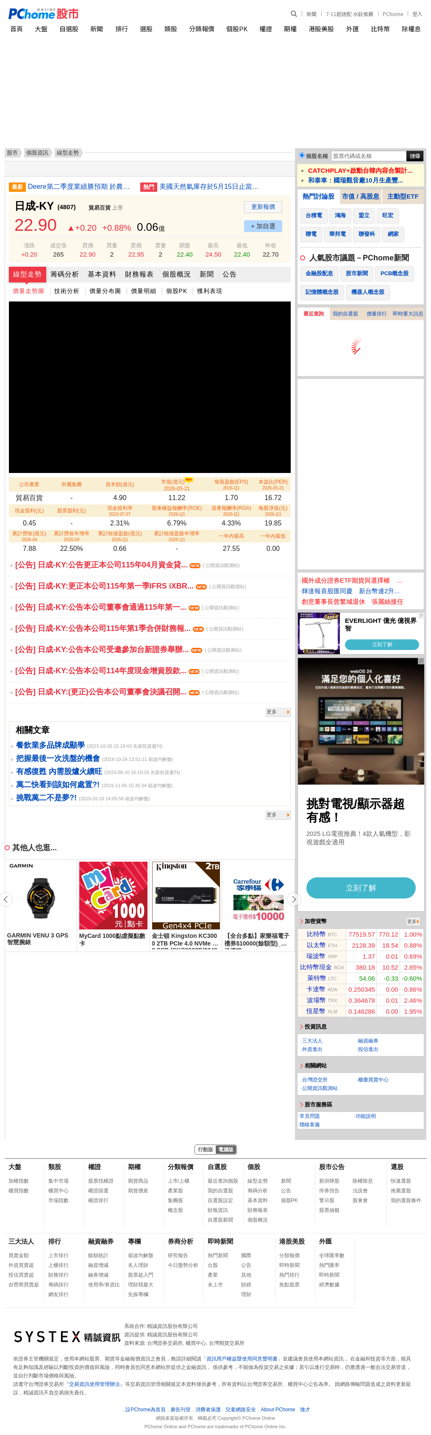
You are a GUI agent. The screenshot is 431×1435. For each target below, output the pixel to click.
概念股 (175, 1210)
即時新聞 (220, 1241)
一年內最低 (273, 536)
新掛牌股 (329, 1181)
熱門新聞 (218, 1255)
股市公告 (332, 1166)
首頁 (16, 28)
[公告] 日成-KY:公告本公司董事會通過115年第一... (127, 607)
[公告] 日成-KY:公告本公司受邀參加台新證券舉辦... (128, 649)
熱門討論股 (318, 196)
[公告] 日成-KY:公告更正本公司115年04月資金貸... (127, 565)
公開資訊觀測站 (320, 1088)
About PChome (278, 1410)
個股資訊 (37, 152)
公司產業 (29, 484)
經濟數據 (329, 1285)
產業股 (175, 1191)
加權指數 (18, 1181)
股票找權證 (101, 1181)
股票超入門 (140, 1275)
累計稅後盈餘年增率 (177, 536)
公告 (229, 274)
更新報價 (263, 206)
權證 (265, 28)
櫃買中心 (58, 1191)
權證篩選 (98, 1191)
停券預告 (329, 1191)
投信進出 (368, 1049)
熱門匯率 (329, 1265)
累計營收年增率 (71, 536)
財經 (246, 1285)
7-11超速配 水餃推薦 (349, 13)
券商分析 (180, 1241)
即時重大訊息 (408, 314)
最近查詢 (313, 314)
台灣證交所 (315, 1080)
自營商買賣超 (23, 1285)
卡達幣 (315, 989)
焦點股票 (289, 1285)
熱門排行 (289, 1275)
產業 (213, 1275)
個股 (253, 1166)
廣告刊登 (180, 1410)
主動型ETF (402, 196)
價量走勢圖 (28, 291)
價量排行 (377, 314)
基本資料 (102, 274)
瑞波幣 (315, 955)
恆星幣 (315, 1011)
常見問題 (310, 1116)
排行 (121, 28)
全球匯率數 (332, 1255)
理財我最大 (140, 1285)
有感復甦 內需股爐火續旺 (59, 771)
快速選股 (401, 1181)
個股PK (236, 28)
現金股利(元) (29, 511)
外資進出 (312, 1049)
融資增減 (98, 1265)
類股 (170, 28)
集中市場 (58, 1181)
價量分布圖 (105, 291)
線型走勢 (27, 274)
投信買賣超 (21, 1275)
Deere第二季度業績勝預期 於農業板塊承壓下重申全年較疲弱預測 (81, 186)
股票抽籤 (329, 1210)
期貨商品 (138, 1181)
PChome (393, 13)
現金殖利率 (120, 511)
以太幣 (316, 944)
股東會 (360, 1200)
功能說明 (366, 1116)
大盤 (41, 28)
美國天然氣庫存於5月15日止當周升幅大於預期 (212, 186)
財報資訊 (218, 1210)
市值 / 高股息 (360, 196)
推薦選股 (401, 1191)
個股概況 (176, 274)
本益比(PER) (273, 484)
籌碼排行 (58, 1285)
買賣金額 (18, 1255)
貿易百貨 (100, 208)
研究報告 (178, 1255)
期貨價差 (138, 1191)
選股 (146, 28)
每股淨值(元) (273, 511)
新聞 (311, 13)
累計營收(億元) (29, 536)
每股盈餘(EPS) (231, 484)
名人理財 (138, 1265)
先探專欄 (138, 1294)
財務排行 (58, 1275)
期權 (290, 28)
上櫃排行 (58, 1265)
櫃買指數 (18, 1191)
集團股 (175, 1200)
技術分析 (67, 291)
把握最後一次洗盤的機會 (58, 758)
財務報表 (139, 274)
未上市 (215, 1285)
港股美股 (321, 28)
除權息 (411, 28)
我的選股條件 (406, 1200)
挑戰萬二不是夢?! (46, 798)
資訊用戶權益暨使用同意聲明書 (242, 1359)
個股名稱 (317, 156)
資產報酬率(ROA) (231, 511)
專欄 (134, 1241)
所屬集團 (71, 484)
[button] (294, 899)
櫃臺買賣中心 (373, 1080)
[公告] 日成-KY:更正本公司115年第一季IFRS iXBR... (130, 586)
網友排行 (58, 1294)
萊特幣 (316, 978)
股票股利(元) (71, 511)
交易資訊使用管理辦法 (94, 1384)
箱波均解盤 (140, 1255)
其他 (246, 1275)
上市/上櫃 (178, 1181)
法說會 (360, 1191)
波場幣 (316, 1000)
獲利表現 (209, 291)
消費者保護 (208, 1410)
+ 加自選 (263, 225)
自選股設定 (220, 1200)
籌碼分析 (64, 274)
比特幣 (380, 28)
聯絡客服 (310, 1125)
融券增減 (98, 1275)
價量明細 (143, 291)
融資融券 (368, 1041)
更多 (272, 712)
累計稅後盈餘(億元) (120, 536)
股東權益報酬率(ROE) (177, 511)
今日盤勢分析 (183, 1265)
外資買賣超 (21, 1265)
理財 (246, 1294)
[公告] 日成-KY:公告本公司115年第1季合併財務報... (129, 628)
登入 (417, 13)
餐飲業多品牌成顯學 (50, 745)
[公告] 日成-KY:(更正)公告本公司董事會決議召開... (127, 692)
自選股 (68, 28)
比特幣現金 (316, 966)
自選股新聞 (220, 1220)
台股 (213, 1265)
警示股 (326, 1200)
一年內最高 (231, 536)
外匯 (352, 28)
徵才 (305, 1410)
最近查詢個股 (223, 1181)
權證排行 (98, 1200)
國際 (246, 1255)
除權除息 (363, 1181)
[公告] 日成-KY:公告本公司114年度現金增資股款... (127, 670)
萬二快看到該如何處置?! (58, 784)
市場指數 (58, 1200)
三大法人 (312, 1041)
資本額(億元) (120, 484)
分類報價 (201, 28)
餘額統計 (98, 1255)
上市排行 (58, 1255)
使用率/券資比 (104, 1285)
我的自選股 (345, 314)
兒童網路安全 (240, 1410)
